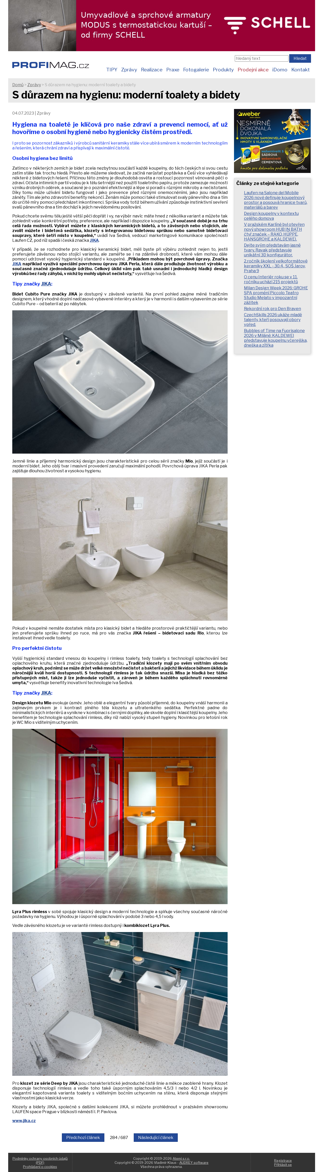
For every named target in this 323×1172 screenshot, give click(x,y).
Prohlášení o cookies (40, 1167)
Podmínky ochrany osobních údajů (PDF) (40, 1160)
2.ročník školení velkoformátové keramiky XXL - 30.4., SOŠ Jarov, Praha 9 (276, 266)
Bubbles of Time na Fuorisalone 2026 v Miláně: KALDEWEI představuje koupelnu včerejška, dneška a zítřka (275, 338)
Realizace (151, 70)
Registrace (283, 1160)
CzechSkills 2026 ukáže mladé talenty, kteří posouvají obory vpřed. (273, 319)
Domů (18, 84)
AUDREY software (193, 1162)
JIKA (94, 240)
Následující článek (155, 1137)
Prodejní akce (253, 70)
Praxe (172, 70)
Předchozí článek (83, 1137)
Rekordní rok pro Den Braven (272, 308)
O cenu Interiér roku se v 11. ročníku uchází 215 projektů (271, 279)
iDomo (279, 70)
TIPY (111, 70)
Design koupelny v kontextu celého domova (271, 216)
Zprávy (129, 70)
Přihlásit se (283, 1165)
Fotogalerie (196, 70)
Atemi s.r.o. (181, 1158)
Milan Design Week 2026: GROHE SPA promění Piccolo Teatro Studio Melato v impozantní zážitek (276, 295)
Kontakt (300, 70)
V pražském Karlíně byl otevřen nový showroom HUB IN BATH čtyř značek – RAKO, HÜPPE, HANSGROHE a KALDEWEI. (274, 232)
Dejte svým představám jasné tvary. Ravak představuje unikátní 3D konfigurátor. (272, 250)
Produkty (223, 70)
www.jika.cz (24, 1120)
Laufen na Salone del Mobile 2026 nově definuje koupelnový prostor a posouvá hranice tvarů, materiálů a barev (275, 200)
